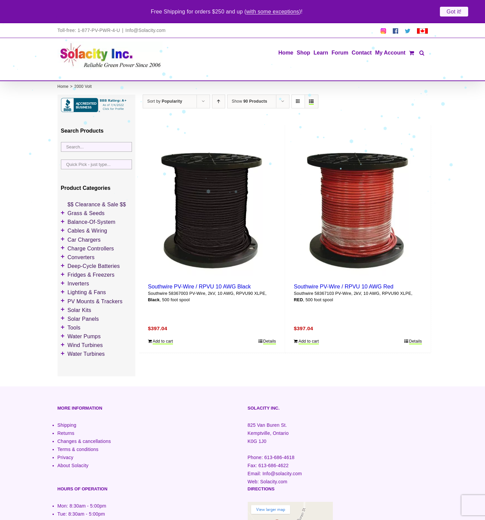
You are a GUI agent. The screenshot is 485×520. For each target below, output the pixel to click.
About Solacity (73, 448)
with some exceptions (272, 11)
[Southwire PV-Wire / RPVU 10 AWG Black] (212, 189)
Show (249, 84)
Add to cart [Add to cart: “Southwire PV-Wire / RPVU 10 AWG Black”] (163, 324)
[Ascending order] (218, 84)
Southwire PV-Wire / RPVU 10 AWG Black (199, 269)
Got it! (454, 11)
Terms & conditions (78, 432)
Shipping (67, 407)
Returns (66, 415)
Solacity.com (273, 464)
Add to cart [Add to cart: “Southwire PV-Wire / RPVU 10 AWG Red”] (309, 324)
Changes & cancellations (84, 423)
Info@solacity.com (282, 456)
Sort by (164, 84)
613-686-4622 (273, 448)
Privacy (65, 440)
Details (269, 324)
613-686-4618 (279, 440)
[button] (421, 35)
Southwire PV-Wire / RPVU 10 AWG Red (343, 269)
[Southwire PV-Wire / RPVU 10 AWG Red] (358, 189)
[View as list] (311, 84)
